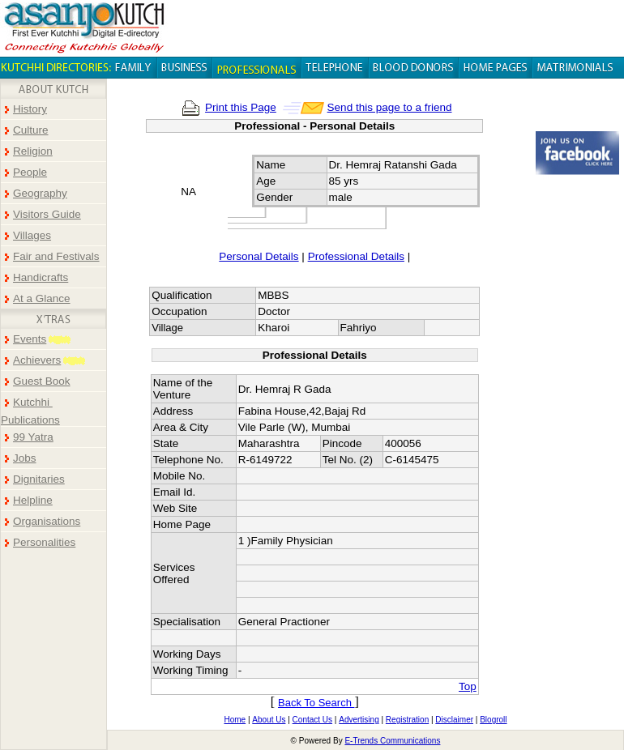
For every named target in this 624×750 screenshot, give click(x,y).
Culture (31, 130)
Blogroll (493, 719)
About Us (268, 719)
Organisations (46, 521)
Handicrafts (40, 277)
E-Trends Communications (392, 740)
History (30, 109)
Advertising (358, 719)
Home (235, 719)
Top (468, 686)
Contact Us (312, 719)
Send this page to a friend (389, 107)
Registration (407, 719)
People (30, 172)
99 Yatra (33, 437)
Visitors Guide (47, 214)
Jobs (24, 458)
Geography (40, 193)
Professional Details (356, 256)
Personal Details (258, 256)
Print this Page (240, 107)
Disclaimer (454, 719)
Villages (32, 235)
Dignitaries (39, 479)
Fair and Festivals (56, 256)
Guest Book (42, 381)
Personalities (44, 542)
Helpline (33, 500)
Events (29, 339)
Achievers (37, 360)
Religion (33, 151)
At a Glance (42, 298)
